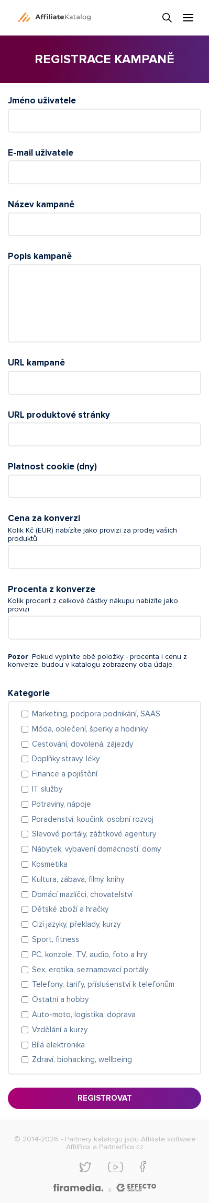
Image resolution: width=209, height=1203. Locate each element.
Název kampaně (41, 204)
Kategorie (29, 693)
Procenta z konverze (51, 589)
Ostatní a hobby (60, 999)
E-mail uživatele (40, 152)
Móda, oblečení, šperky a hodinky (90, 729)
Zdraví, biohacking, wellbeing (82, 1059)
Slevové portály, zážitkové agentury (94, 834)
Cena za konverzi (44, 518)
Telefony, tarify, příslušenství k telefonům (103, 984)
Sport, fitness (55, 939)
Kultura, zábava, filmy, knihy (78, 879)
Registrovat (105, 1098)
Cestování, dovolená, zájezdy (82, 744)
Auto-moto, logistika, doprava (84, 1014)
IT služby (47, 789)
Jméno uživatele (42, 100)
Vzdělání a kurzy (59, 1029)
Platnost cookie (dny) (52, 466)
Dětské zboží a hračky (70, 909)
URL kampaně (36, 362)
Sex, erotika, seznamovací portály (90, 969)
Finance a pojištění (64, 774)
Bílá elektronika (58, 1044)
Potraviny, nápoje (61, 804)
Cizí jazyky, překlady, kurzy (76, 924)
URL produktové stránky (59, 414)
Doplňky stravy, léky (66, 758)
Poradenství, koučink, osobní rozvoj (92, 819)
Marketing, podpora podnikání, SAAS (96, 713)
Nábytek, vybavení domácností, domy (96, 849)
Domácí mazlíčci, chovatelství (82, 894)
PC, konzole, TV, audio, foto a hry (89, 954)
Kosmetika (50, 864)
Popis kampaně (40, 256)
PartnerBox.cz (121, 1146)
